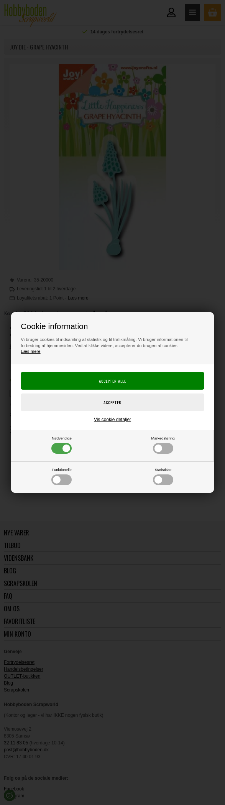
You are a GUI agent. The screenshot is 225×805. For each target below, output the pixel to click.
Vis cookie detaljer (112, 419)
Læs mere (30, 351)
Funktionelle (61, 476)
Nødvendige (61, 445)
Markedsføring (162, 445)
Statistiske (163, 476)
